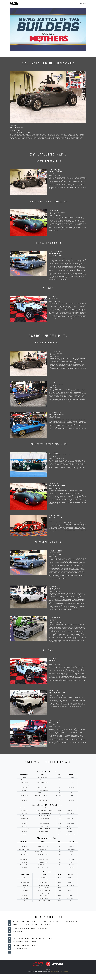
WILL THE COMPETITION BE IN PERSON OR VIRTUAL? (23, 945)
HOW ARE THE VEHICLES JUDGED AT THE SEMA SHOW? (23, 941)
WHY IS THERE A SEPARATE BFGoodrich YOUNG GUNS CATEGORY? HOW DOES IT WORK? (31, 938)
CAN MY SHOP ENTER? (16, 931)
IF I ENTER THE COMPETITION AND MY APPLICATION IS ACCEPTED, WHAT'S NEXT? (29, 928)
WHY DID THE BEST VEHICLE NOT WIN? (20, 952)
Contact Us (79, 3)
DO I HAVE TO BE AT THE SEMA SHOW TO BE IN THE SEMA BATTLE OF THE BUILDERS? (30, 924)
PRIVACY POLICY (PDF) (54, 971)
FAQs (84, 3)
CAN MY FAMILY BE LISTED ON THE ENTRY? (21, 935)
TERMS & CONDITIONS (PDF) (63, 971)
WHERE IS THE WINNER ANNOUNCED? (19, 948)
